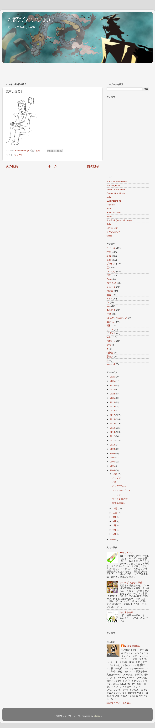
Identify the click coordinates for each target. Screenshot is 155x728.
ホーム (52, 166)
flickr (109, 224)
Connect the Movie (116, 193)
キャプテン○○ (119, 486)
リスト (110, 329)
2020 (112, 402)
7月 (115, 525)
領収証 (110, 352)
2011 (112, 440)
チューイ (111, 287)
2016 (112, 419)
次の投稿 (12, 166)
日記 (109, 275)
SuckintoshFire (114, 201)
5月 (115, 534)
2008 (112, 453)
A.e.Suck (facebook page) (119, 220)
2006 (112, 462)
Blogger (97, 716)
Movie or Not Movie (116, 189)
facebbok (111, 364)
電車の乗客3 (118, 503)
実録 (109, 260)
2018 (112, 410)
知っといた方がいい (117, 318)
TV (108, 302)
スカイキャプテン (121, 490)
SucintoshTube (114, 212)
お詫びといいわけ (31, 19)
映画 (109, 252)
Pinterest (111, 205)
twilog (109, 236)
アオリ (115, 482)
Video (109, 337)
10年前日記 (112, 228)
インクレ (116, 494)
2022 (112, 394)
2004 (112, 470)
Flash (109, 279)
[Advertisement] (61, 71)
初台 (109, 294)
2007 (112, 457)
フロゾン (116, 478)
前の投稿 (93, 166)
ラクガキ (18, 155)
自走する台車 (126, 612)
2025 (112, 381)
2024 (112, 385)
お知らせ (111, 341)
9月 (115, 517)
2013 (112, 432)
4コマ (109, 298)
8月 (115, 521)
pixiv (109, 197)
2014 (112, 428)
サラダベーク (126, 553)
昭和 (109, 325)
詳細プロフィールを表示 (119, 703)
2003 (112, 539)
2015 (112, 423)
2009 (112, 449)
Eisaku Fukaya (132, 646)
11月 (115, 508)
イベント (111, 333)
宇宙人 (110, 356)
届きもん (111, 321)
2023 (112, 389)
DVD (109, 345)
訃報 (109, 256)
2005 (112, 466)
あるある (111, 310)
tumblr (110, 216)
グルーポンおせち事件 (131, 582)
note (109, 208)
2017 (112, 415)
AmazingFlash (113, 185)
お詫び (110, 291)
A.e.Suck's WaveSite (117, 181)
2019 (112, 406)
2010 (112, 445)
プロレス (111, 263)
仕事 (109, 314)
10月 (115, 513)
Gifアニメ (111, 283)
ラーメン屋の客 (120, 499)
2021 (112, 398)
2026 (112, 377)
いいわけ (111, 271)
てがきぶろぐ (113, 232)
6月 (115, 530)
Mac (109, 306)
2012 (112, 436)
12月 (115, 474)
